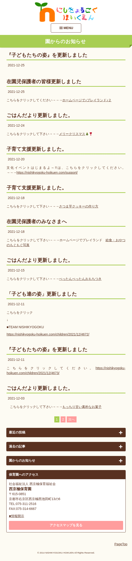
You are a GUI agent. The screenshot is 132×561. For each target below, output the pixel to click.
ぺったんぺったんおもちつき (80, 279)
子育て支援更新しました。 (37, 149)
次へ (71, 419)
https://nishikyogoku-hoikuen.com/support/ (46, 172)
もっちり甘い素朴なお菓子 (82, 407)
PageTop (120, 544)
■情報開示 (16, 516)
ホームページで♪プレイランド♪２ (86, 100)
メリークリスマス (75, 134)
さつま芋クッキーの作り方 (78, 206)
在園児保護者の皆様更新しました (44, 81)
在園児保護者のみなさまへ (37, 221)
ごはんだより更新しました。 (40, 115)
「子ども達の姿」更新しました (42, 294)
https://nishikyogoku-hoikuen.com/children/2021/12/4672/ (48, 334)
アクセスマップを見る (66, 525)
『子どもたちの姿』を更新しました (47, 55)
